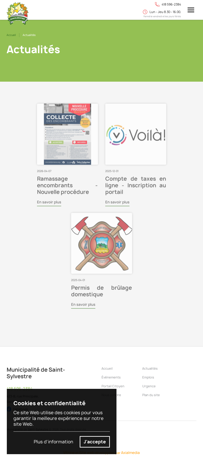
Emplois (148, 377)
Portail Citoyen (113, 386)
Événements (111, 377)
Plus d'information (53, 442)
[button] (190, 10)
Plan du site (151, 395)
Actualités (150, 368)
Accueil (11, 35)
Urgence (149, 386)
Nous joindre (111, 395)
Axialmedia (130, 452)
